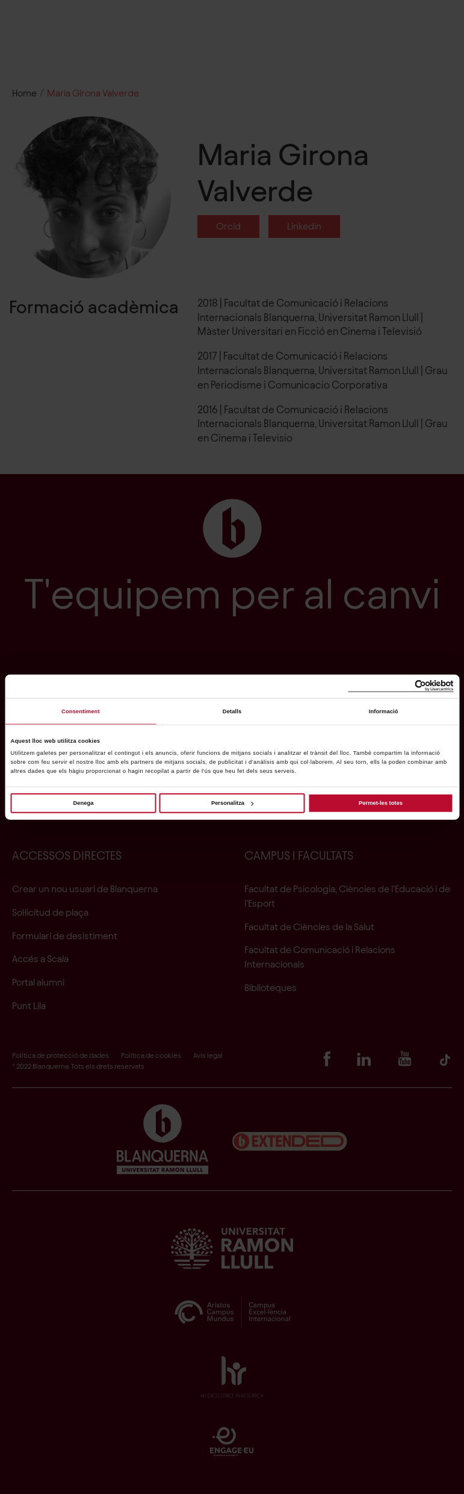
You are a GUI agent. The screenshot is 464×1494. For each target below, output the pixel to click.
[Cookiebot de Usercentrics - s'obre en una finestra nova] (401, 686)
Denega (83, 803)
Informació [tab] (383, 711)
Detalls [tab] (232, 711)
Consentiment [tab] (80, 711)
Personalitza (232, 803)
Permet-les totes (381, 803)
